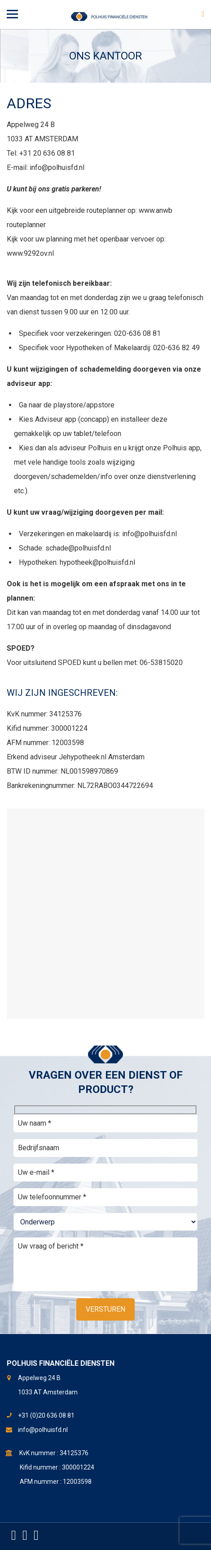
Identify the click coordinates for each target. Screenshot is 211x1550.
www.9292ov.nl (30, 253)
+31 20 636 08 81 (47, 153)
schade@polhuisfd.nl (78, 548)
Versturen (105, 1309)
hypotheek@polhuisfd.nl (97, 562)
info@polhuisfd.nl (57, 167)
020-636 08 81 (137, 333)
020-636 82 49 (176, 347)
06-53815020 (161, 662)
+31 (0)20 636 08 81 (46, 1415)
